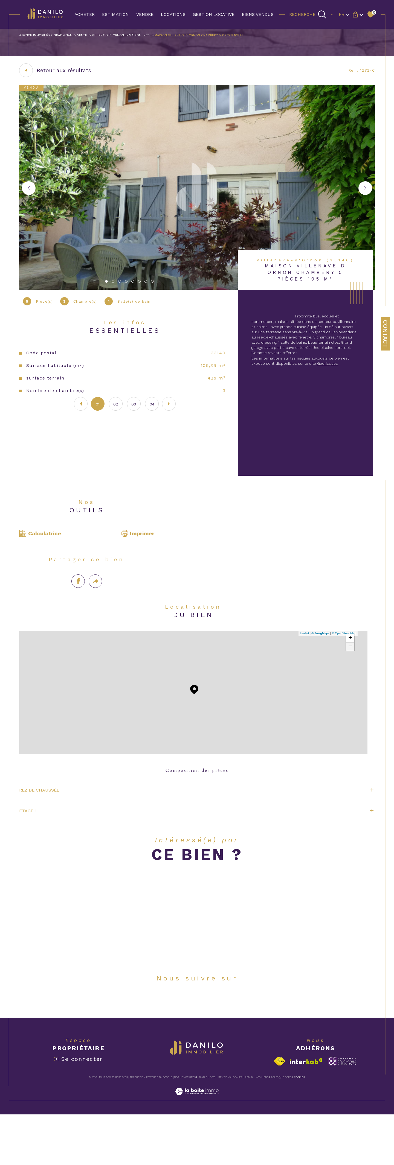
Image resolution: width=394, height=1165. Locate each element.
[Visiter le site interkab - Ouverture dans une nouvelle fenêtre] (306, 1112)
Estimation (115, 14)
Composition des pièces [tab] (197, 799)
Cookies (299, 1127)
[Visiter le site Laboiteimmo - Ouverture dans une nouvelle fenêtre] (196, 1148)
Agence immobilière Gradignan (51, 36)
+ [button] (348, 666)
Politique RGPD (281, 1127)
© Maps (319, 660)
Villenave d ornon (128, 36)
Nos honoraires (185, 1127)
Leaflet (303, 660)
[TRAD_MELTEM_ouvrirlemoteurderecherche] (307, 14)
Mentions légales (230, 1127)
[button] (365, 191)
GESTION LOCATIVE (213, 14)
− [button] (348, 674)
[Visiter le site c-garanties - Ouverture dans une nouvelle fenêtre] (342, 1111)
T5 (176, 36)
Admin (249, 1127)
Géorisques (342, 386)
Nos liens (262, 1127)
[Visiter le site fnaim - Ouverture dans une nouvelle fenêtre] (279, 1111)
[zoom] (197, 291)
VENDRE (144, 14)
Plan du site (206, 1127)
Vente (96, 36)
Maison (161, 36)
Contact (385, 334)
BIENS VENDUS (258, 14)
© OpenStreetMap (343, 660)
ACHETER (84, 14)
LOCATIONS (173, 14)
